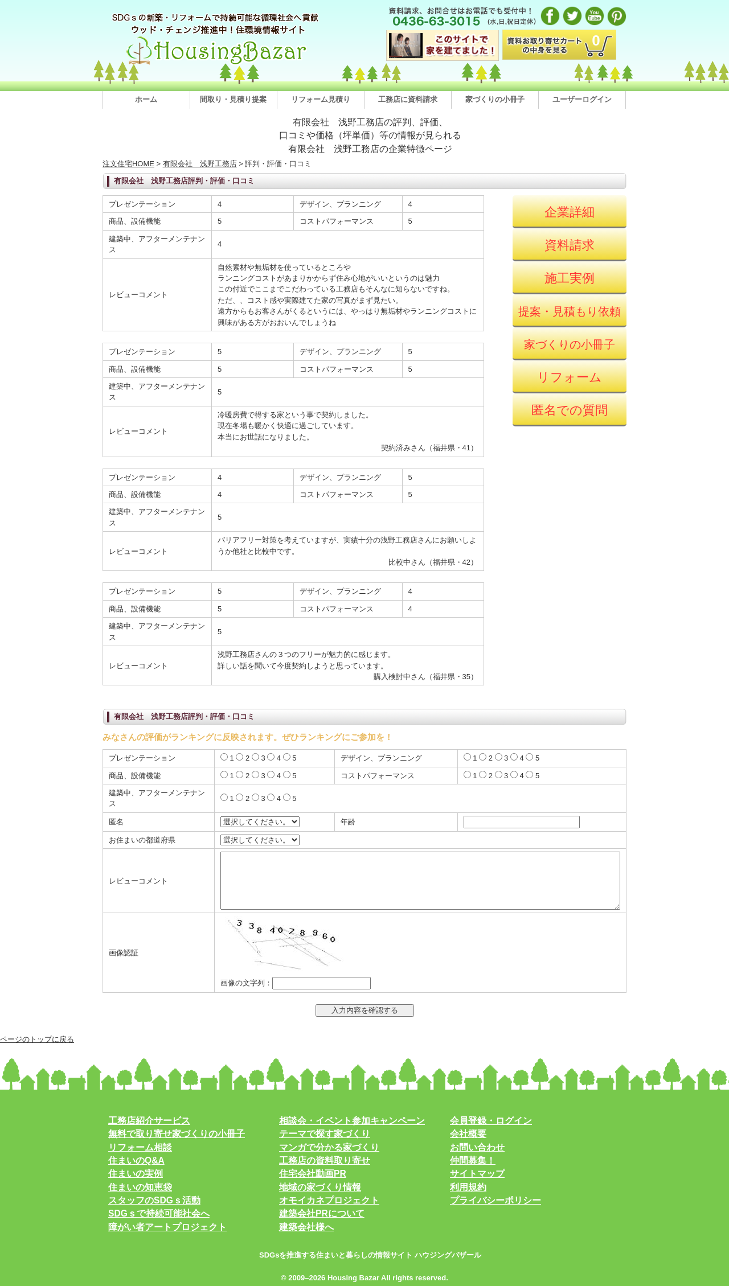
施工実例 (569, 278)
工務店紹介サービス (149, 1120)
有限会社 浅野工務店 (200, 163)
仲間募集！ (472, 1160)
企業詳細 (569, 212)
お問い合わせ (477, 1147)
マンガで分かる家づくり (329, 1147)
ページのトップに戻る (37, 1039)
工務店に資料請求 (407, 99)
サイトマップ (477, 1173)
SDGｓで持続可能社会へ (159, 1213)
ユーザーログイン (582, 99)
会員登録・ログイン (491, 1120)
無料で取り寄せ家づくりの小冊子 (176, 1134)
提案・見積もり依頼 (569, 311)
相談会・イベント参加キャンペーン (352, 1120)
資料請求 (569, 245)
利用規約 (468, 1187)
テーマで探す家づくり (324, 1134)
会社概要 (468, 1134)
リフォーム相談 (140, 1147)
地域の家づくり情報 (320, 1187)
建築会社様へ (306, 1227)
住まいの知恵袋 (140, 1187)
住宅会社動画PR (312, 1173)
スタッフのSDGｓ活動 (154, 1200)
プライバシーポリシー (495, 1200)
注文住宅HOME (128, 163)
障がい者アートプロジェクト (167, 1227)
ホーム (146, 99)
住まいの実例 (135, 1173)
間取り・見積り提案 (233, 99)
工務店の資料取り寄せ (324, 1160)
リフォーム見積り (320, 99)
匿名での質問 (569, 410)
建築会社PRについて (321, 1213)
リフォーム (569, 377)
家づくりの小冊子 (495, 99)
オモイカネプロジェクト (329, 1200)
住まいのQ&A (136, 1160)
